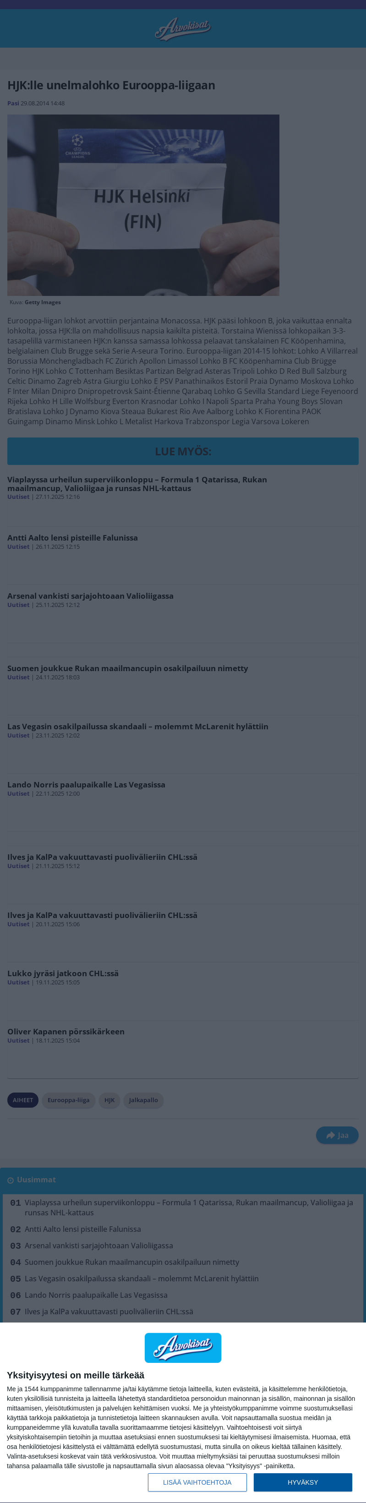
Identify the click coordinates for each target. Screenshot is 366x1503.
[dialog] (183, 1413)
